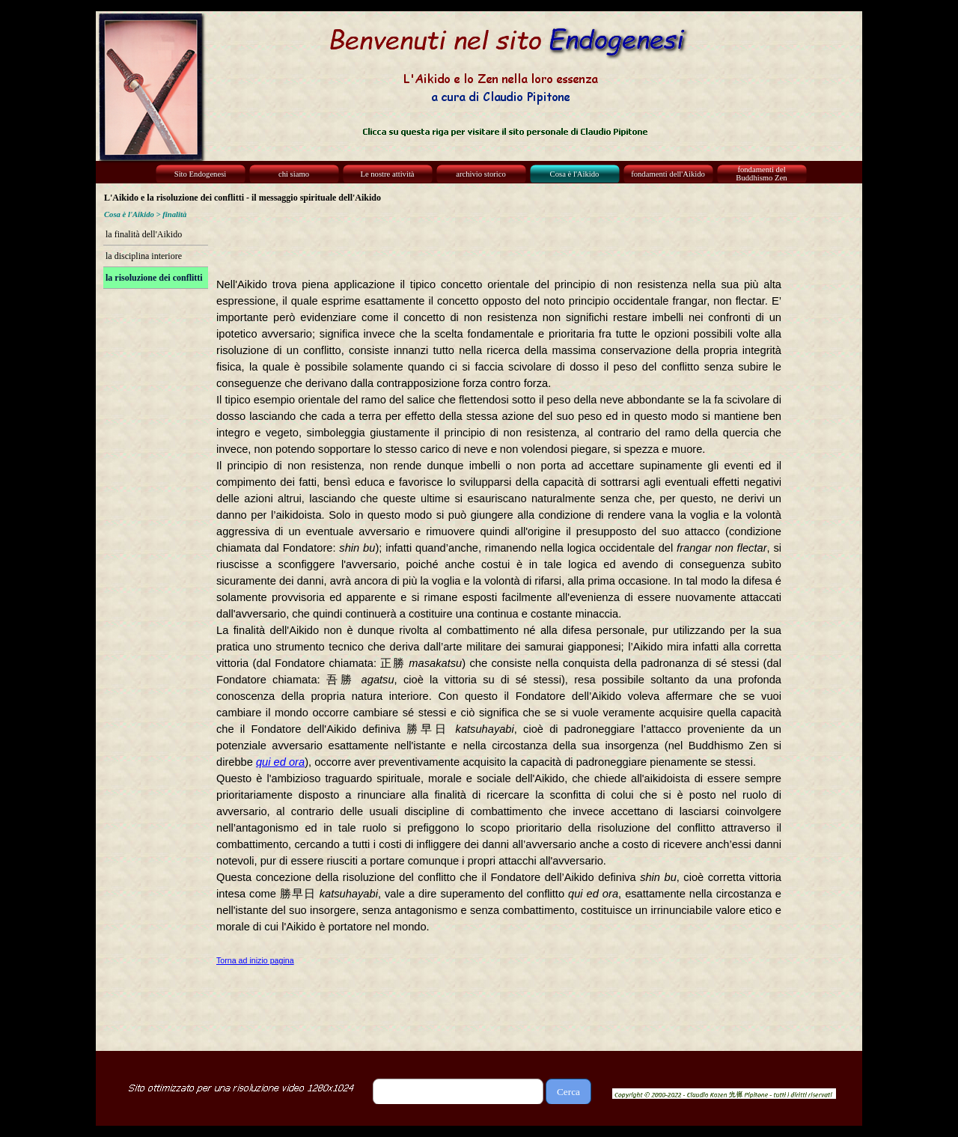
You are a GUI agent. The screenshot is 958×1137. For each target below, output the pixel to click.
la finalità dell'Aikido (144, 234)
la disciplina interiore (144, 256)
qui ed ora (280, 762)
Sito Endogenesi (200, 174)
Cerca (568, 1091)
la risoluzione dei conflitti (154, 277)
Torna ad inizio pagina (255, 960)
